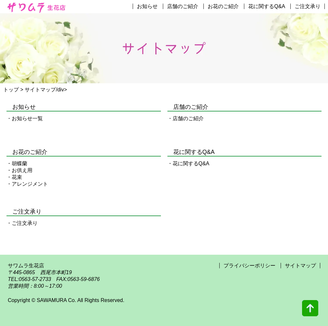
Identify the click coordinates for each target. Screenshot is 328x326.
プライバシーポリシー (250, 265)
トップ (11, 89)
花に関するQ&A (266, 6)
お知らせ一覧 (27, 118)
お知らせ (147, 6)
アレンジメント (30, 184)
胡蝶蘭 (19, 163)
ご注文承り (308, 6)
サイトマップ (300, 265)
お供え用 (22, 170)
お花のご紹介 (223, 6)
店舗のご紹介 (182, 6)
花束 (17, 177)
